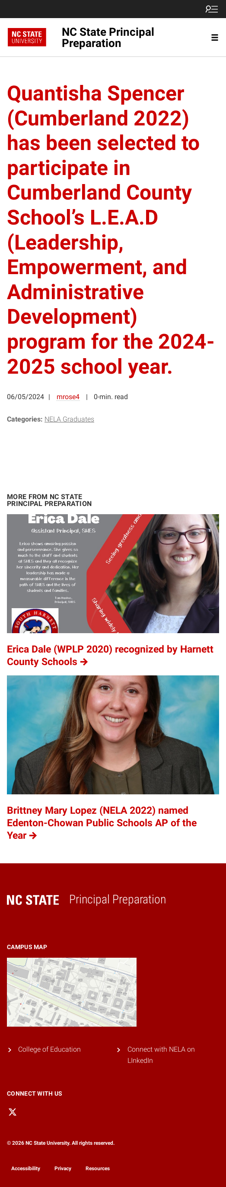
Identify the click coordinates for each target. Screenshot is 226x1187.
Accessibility (25, 1168)
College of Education (49, 1049)
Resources (98, 1168)
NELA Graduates (69, 419)
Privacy (62, 1168)
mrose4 (68, 397)
